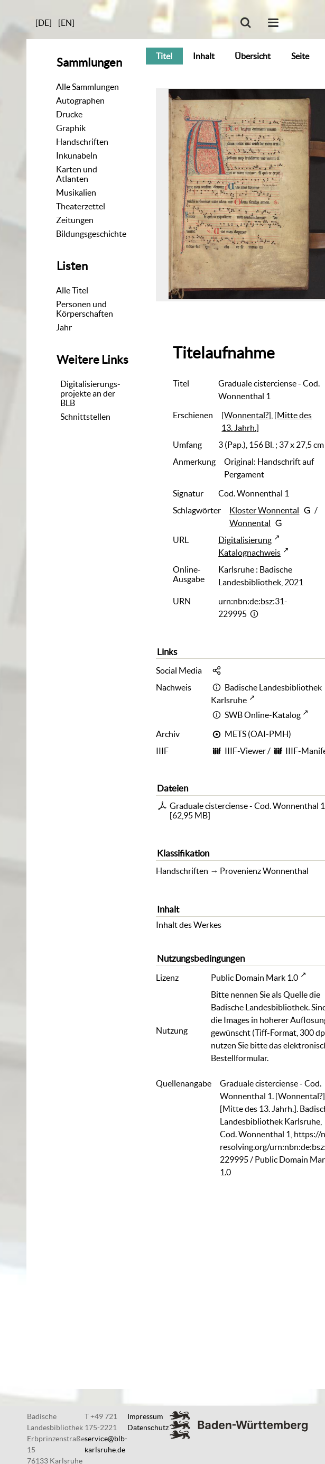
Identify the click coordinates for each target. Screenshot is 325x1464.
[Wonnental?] (246, 415)
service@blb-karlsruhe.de (106, 1444)
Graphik (71, 128)
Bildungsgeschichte (91, 233)
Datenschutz (148, 1427)
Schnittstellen (85, 416)
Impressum (145, 1416)
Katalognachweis (249, 552)
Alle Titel (72, 290)
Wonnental (250, 523)
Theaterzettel (80, 206)
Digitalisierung (245, 540)
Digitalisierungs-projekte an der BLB (90, 393)
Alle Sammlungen (87, 86)
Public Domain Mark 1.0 (254, 977)
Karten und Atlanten (76, 173)
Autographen (80, 100)
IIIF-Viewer (245, 751)
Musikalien (76, 192)
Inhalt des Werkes (188, 924)
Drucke (69, 114)
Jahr (64, 327)
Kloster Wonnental (264, 510)
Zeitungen (75, 220)
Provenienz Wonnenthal (264, 871)
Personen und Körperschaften (84, 308)
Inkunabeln (76, 155)
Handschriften (82, 141)
